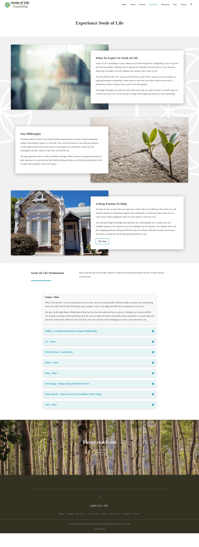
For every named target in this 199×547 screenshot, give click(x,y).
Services (142, 4)
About (132, 4)
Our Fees (102, 241)
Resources (165, 4)
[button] (191, 4)
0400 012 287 (99, 505)
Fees (175, 4)
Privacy (136, 514)
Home (124, 4)
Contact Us (99, 452)
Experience (153, 4)
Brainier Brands (99, 529)
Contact (183, 4)
